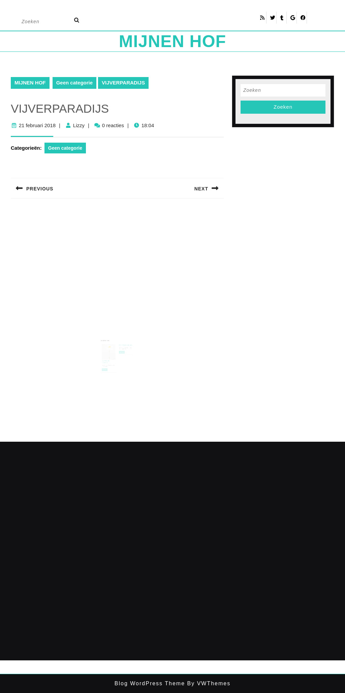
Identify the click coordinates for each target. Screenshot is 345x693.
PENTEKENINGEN (124, 342)
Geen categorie (74, 82)
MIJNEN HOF (172, 41)
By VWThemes (207, 683)
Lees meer (107, 363)
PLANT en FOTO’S (107, 356)
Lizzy (79, 125)
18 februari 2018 (108, 359)
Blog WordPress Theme (150, 683)
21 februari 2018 (37, 125)
